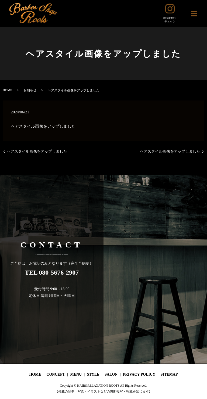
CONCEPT (55, 374)
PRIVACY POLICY (139, 374)
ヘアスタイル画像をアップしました (37, 151)
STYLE (93, 374)
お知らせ (29, 90)
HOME (7, 90)
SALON (111, 374)
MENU (76, 374)
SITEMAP (169, 374)
